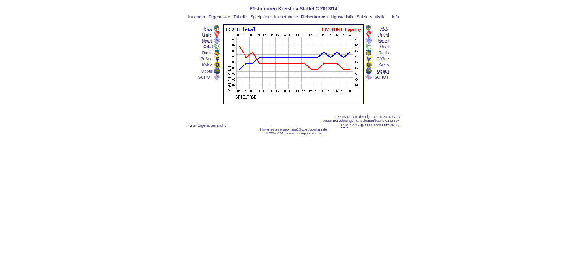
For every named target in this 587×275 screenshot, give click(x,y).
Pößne (206, 59)
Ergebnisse (219, 17)
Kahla (207, 65)
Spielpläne (260, 17)
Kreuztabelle (286, 17)
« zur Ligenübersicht (206, 125)
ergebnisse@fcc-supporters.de (303, 129)
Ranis (207, 52)
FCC (208, 28)
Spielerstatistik (370, 17)
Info (395, 17)
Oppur (207, 71)
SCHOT (205, 77)
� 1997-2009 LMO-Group (380, 125)
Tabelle (240, 17)
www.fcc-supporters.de (304, 133)
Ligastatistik (342, 17)
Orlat (384, 46)
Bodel (207, 34)
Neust (207, 40)
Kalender (196, 17)
